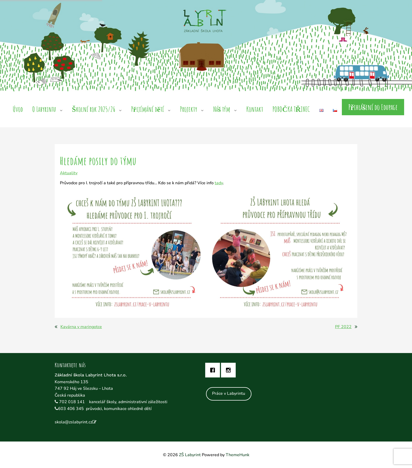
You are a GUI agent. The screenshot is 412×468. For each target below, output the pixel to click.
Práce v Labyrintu (228, 393)
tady (219, 183)
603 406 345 (71, 409)
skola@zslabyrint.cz (73, 422)
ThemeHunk (237, 455)
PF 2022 (343, 327)
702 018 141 (72, 402)
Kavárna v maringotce (81, 327)
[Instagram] (230, 370)
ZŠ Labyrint (190, 455)
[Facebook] (214, 370)
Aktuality (69, 173)
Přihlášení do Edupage (373, 107)
